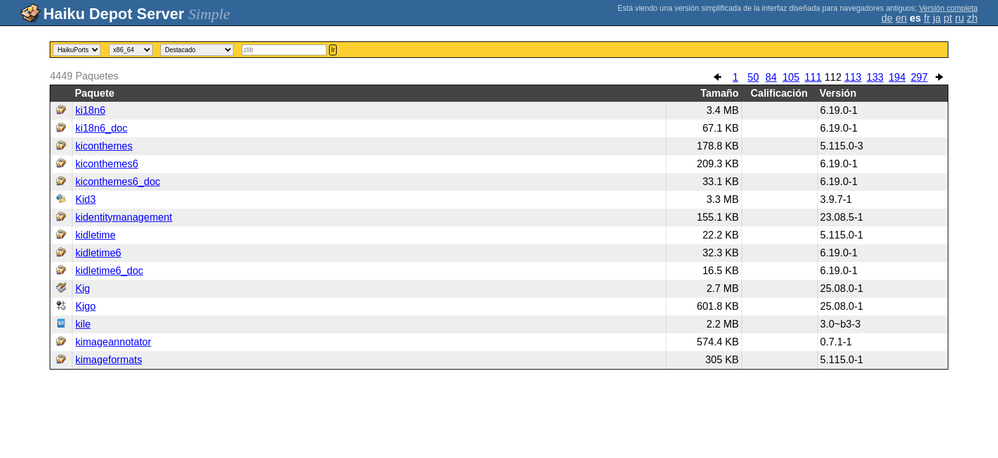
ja (937, 18)
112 (832, 77)
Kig (82, 288)
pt (948, 18)
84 (771, 77)
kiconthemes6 (106, 163)
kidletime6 (98, 252)
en (901, 18)
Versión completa (948, 8)
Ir (333, 49)
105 (790, 77)
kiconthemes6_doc (117, 181)
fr (927, 18)
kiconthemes (103, 146)
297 (919, 77)
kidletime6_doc (109, 270)
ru (959, 18)
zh (972, 18)
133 (875, 77)
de (887, 18)
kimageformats (108, 359)
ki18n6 (90, 110)
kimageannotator (113, 342)
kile (82, 324)
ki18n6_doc (101, 128)
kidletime (95, 235)
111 (813, 77)
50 (753, 77)
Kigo (85, 306)
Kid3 (85, 199)
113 (853, 77)
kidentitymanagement (123, 217)
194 (897, 77)
